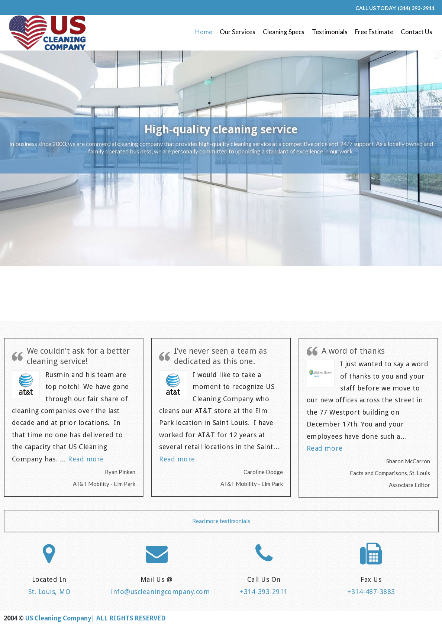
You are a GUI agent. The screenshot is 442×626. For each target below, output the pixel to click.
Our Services (237, 32)
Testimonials (330, 32)
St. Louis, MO (49, 592)
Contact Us (416, 32)
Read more (86, 459)
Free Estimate (374, 32)
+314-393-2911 (264, 592)
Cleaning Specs (283, 32)
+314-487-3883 (371, 592)
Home (203, 32)
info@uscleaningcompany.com (160, 592)
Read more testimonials (221, 521)
